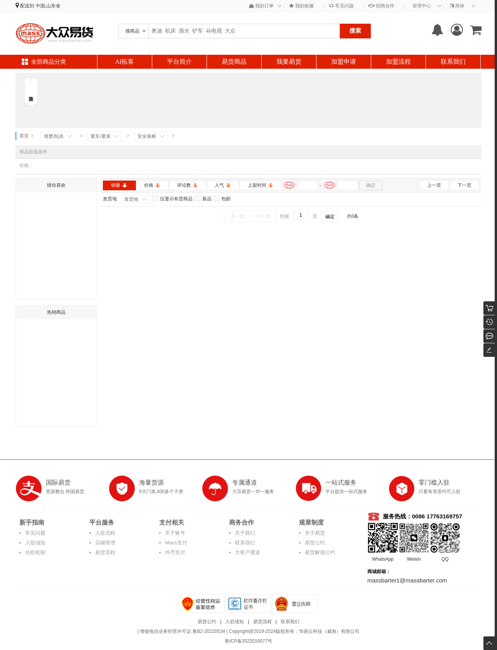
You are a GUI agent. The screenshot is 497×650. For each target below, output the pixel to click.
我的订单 (261, 6)
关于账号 (175, 533)
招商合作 (381, 6)
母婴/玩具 (54, 136)
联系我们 (453, 61)
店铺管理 (105, 543)
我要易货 (288, 61)
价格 (152, 185)
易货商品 (234, 61)
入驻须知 (35, 543)
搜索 (355, 30)
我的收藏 (301, 6)
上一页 (434, 185)
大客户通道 (247, 552)
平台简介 (179, 61)
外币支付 (175, 552)
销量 (119, 185)
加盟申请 (343, 61)
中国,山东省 (48, 6)
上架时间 (261, 185)
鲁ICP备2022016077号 (249, 641)
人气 (223, 185)
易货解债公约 (320, 552)
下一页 (464, 185)
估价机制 (35, 552)
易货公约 (315, 543)
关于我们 (245, 533)
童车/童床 (100, 136)
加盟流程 (398, 61)
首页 (24, 136)
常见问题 (341, 6)
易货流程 (105, 552)
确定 (370, 185)
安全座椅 (146, 136)
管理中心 (421, 6)
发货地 (131, 199)
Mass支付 (176, 543)
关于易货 (315, 533)
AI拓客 (124, 61)
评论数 (187, 185)
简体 (457, 6)
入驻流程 (105, 533)
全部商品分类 (48, 62)
